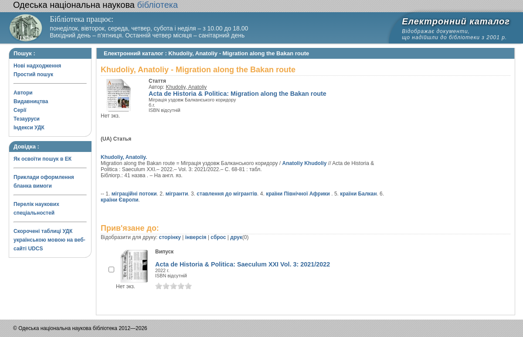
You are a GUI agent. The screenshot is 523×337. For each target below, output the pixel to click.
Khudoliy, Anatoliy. (124, 157)
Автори (23, 93)
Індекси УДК (29, 128)
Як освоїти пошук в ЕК (42, 159)
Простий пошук (33, 74)
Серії (20, 110)
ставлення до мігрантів (227, 194)
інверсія (196, 237)
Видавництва (31, 101)
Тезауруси (27, 119)
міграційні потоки (134, 194)
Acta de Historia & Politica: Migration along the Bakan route (237, 93)
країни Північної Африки (298, 194)
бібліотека (95, 5)
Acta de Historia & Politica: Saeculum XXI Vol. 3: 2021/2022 (242, 264)
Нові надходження (37, 66)
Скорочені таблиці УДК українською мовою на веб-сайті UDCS (49, 240)
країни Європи (120, 200)
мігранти (177, 194)
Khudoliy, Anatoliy (186, 87)
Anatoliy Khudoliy (304, 163)
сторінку (170, 237)
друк (236, 237)
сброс (218, 237)
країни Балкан (358, 194)
